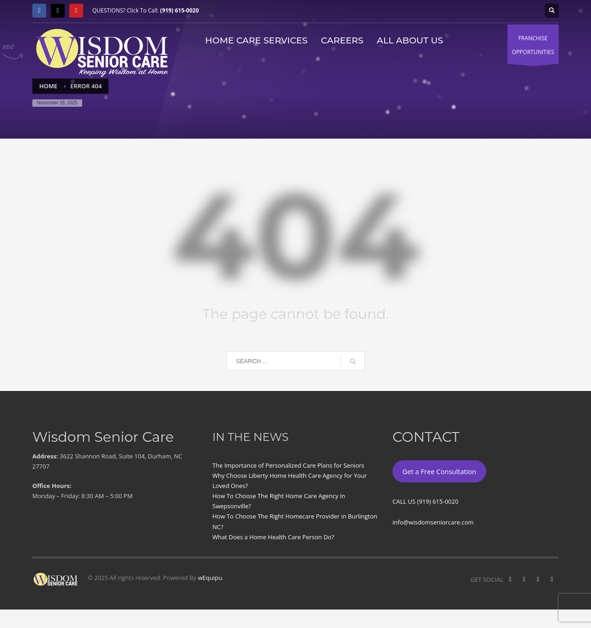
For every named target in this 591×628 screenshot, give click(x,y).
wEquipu (210, 577)
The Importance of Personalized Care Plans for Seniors (288, 465)
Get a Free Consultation (439, 471)
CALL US (404, 501)
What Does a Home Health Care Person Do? (273, 537)
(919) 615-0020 (179, 10)
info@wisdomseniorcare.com (433, 522)
